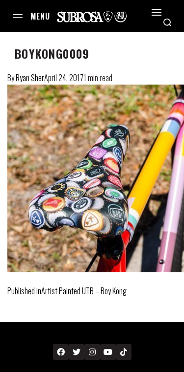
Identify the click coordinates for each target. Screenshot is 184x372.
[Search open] (167, 22)
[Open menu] (17, 16)
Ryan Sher (30, 78)
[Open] (156, 12)
